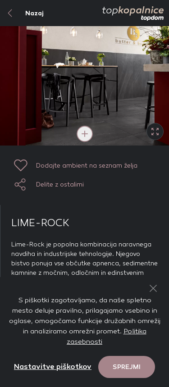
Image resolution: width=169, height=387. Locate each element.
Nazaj (22, 13)
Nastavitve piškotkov (52, 366)
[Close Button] (153, 288)
